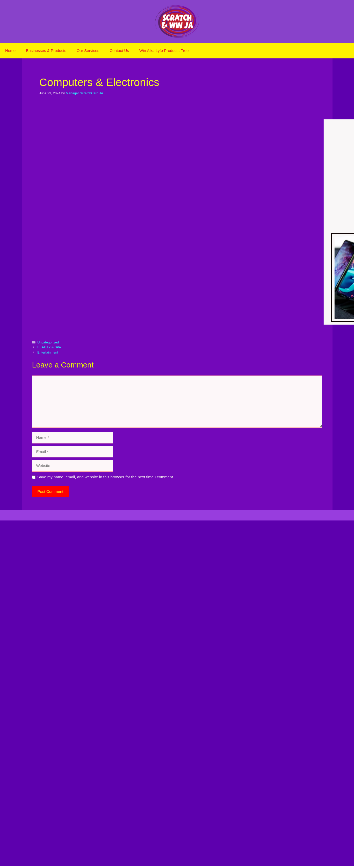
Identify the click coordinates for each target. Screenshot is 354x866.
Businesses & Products (46, 50)
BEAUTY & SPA (49, 347)
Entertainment (47, 352)
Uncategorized (48, 342)
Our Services (88, 50)
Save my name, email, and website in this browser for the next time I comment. (105, 477)
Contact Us (119, 50)
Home (10, 50)
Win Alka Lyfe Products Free (164, 50)
